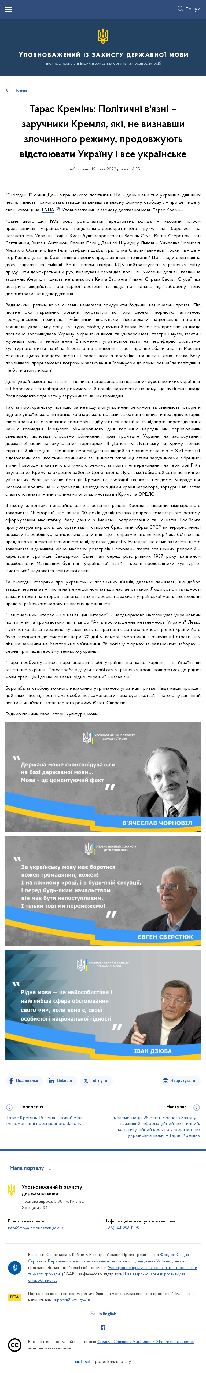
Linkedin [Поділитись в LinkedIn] (64, 1081)
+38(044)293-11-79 (122, 1228)
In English (107, 1314)
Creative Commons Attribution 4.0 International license (145, 1342)
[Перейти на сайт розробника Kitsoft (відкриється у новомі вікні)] (84, 1362)
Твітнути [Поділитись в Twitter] (99, 1081)
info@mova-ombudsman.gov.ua (35, 1228)
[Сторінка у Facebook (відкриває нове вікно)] (103, 1327)
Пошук (193, 9)
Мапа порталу (27, 1168)
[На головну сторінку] (103, 47)
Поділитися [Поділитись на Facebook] (27, 1081)
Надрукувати (182, 1081)
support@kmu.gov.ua (72, 1300)
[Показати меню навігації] (8, 9)
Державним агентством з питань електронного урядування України (108, 1261)
